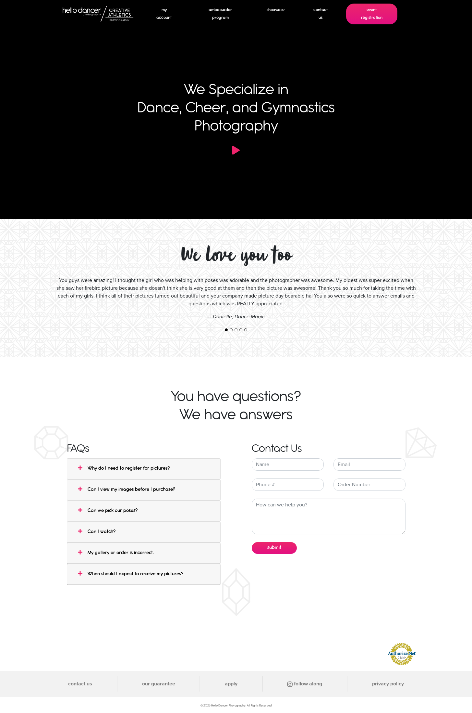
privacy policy (388, 683)
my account (164, 13)
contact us (320, 13)
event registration (371, 13)
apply (231, 683)
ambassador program (220, 13)
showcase (275, 10)
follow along (304, 683)
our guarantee (158, 683)
